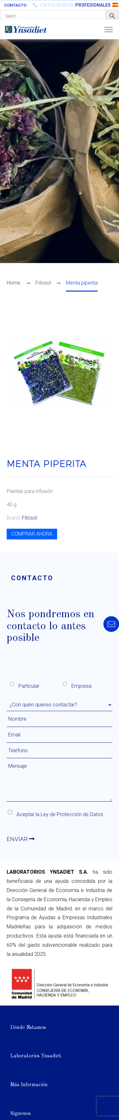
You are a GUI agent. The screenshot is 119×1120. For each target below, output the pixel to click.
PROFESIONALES (93, 5)
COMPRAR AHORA (31, 534)
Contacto (15, 5)
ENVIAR (21, 839)
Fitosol (29, 518)
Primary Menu (108, 29)
